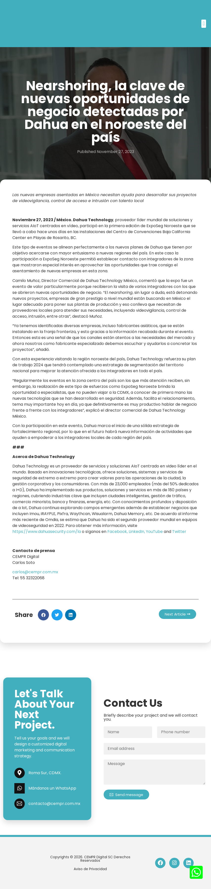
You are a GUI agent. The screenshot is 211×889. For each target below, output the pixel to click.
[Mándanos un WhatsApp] (19, 788)
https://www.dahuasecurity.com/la (46, 531)
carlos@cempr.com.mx (35, 572)
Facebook (117, 531)
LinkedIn (136, 531)
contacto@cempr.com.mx (54, 803)
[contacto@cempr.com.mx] (19, 803)
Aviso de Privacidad (90, 868)
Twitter (179, 531)
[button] (203, 24)
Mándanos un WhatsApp (52, 788)
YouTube (154, 531)
